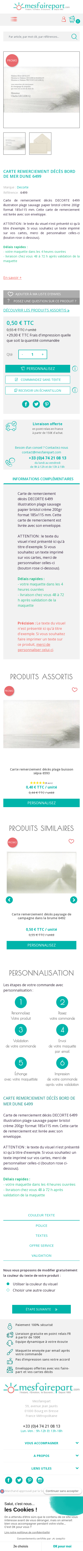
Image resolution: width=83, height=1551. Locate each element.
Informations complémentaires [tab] (43, 478)
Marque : (9, 187)
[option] (41, 749)
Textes (41, 1235)
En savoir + (12, 277)
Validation (41, 1255)
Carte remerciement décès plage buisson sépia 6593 (41, 771)
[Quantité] (32, 354)
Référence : (11, 192)
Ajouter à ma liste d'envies (34, 294)
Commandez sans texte (38, 379)
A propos (41, 1456)
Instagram (40, 1480)
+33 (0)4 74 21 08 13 (47, 457)
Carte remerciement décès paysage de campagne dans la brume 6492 (41, 916)
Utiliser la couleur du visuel (35, 1284)
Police (41, 1225)
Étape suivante (43, 1309)
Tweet (36, 404)
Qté (10, 354)
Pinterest (46, 404)
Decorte (23, 187)
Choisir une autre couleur (34, 1290)
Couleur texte (41, 1215)
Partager (25, 404)
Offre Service (41, 1245)
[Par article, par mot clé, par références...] (41, 36)
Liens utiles (41, 1468)
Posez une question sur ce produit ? (42, 301)
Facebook (8, 1480)
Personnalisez (41, 368)
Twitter (19, 1480)
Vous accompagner (41, 1443)
